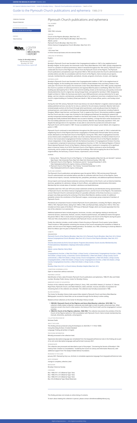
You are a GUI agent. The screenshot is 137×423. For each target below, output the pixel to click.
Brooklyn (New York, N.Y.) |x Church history (62, 266)
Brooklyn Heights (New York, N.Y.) (88, 266)
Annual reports (73, 243)
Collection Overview (19, 19)
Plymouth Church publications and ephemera (68, 6)
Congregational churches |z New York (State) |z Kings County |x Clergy (76, 262)
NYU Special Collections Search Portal (24, 6)
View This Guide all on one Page (22, 30)
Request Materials (18, 22)
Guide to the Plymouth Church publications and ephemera (57, 10)
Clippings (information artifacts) (79, 245)
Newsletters (64, 245)
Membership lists (111, 243)
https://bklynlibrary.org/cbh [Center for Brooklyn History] (27, 65)
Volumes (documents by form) (58, 243)
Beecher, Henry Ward (65, 249)
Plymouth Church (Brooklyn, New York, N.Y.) (101, 236)
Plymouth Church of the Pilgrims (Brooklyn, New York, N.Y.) (67, 236)
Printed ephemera (54, 245)
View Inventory (17, 39)
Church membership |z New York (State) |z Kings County (94, 255)
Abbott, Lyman (52, 249)
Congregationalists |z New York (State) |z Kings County (66, 260)
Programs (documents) (86, 243)
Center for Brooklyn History (24, 2)
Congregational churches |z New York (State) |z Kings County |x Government (73, 253)
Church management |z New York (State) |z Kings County (100, 258)
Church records (100, 243)
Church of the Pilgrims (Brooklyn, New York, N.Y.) (102, 238)
